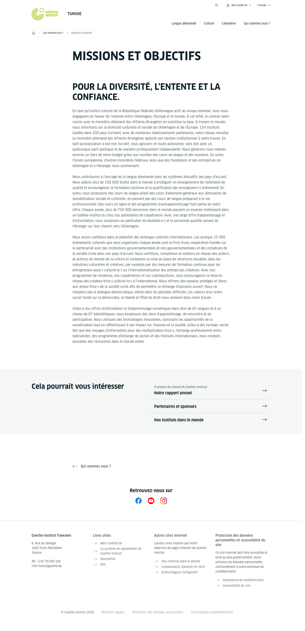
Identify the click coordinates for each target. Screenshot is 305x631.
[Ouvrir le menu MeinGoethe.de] (238, 5)
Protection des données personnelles (157, 612)
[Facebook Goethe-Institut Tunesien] (138, 501)
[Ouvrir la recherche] (217, 5)
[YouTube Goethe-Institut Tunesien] (151, 501)
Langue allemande (184, 23)
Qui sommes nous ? (257, 23)
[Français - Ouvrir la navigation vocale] (264, 5)
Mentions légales (113, 612)
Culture (209, 23)
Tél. (46, 561)
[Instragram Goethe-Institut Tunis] (164, 501)
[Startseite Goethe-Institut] (45, 14)
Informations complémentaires (212, 612)
